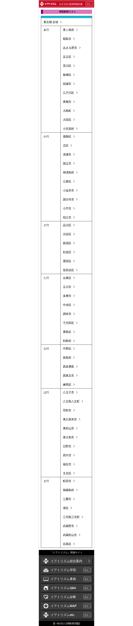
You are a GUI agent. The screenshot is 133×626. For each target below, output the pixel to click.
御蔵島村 (68, 490)
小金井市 (68, 190)
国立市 (67, 163)
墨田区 (67, 261)
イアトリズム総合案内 (67, 561)
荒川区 (67, 65)
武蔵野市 (68, 526)
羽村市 (67, 410)
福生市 (67, 464)
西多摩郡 (68, 366)
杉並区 (67, 252)
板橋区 (67, 74)
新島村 (67, 357)
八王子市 (68, 392)
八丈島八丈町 (71, 401)
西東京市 (68, 375)
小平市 (67, 208)
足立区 (67, 56)
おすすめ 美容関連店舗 (70, 4)
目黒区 (67, 544)
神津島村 (68, 172)
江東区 (67, 181)
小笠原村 (68, 128)
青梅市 (67, 101)
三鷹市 (67, 499)
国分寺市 (68, 199)
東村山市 (68, 428)
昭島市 (67, 38)
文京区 (67, 473)
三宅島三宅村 (71, 517)
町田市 (67, 481)
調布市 (67, 313)
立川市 (67, 286)
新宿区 (67, 243)
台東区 (67, 277)
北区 (65, 145)
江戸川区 (68, 92)
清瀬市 (67, 154)
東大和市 (68, 437)
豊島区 (67, 331)
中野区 (67, 348)
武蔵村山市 (70, 535)
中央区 (67, 304)
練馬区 (67, 384)
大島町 (67, 110)
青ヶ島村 (68, 29)
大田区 (67, 119)
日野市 (67, 446)
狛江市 (67, 217)
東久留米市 (70, 419)
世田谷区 (68, 270)
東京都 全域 (51, 22)
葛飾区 (67, 136)
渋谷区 (67, 234)
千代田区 (68, 322)
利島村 (67, 340)
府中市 (67, 455)
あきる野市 (70, 47)
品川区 (67, 225)
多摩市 (67, 295)
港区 (65, 508)
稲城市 (67, 83)
